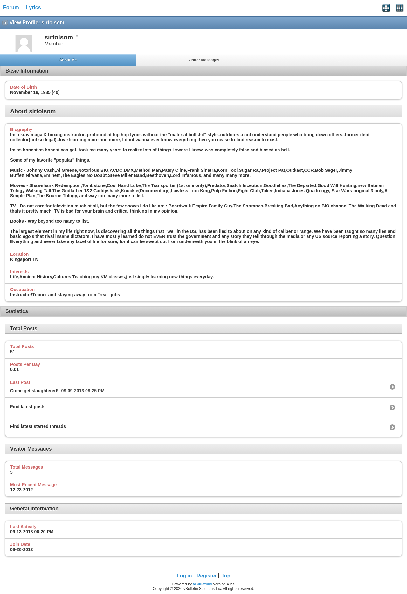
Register (207, 575)
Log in (184, 575)
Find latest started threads (38, 426)
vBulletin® (202, 584)
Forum (11, 7)
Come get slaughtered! (34, 390)
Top (225, 575)
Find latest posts (27, 406)
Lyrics (33, 7)
